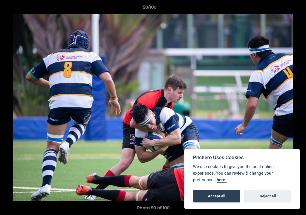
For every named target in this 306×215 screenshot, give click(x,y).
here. (222, 179)
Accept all (216, 196)
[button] (280, 8)
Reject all (268, 196)
